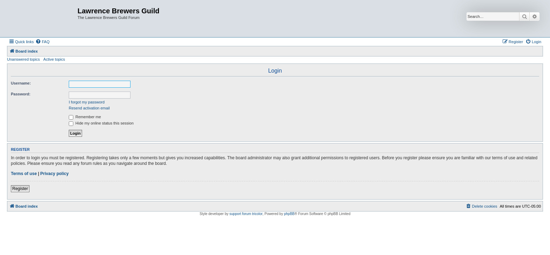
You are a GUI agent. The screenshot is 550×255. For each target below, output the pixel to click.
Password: (21, 94)
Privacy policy (54, 173)
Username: (21, 83)
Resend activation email (89, 108)
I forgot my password (87, 102)
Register (20, 188)
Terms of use (24, 173)
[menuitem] (42, 42)
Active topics (54, 59)
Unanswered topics (23, 59)
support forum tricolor (245, 214)
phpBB (289, 214)
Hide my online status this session (101, 123)
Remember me (85, 117)
